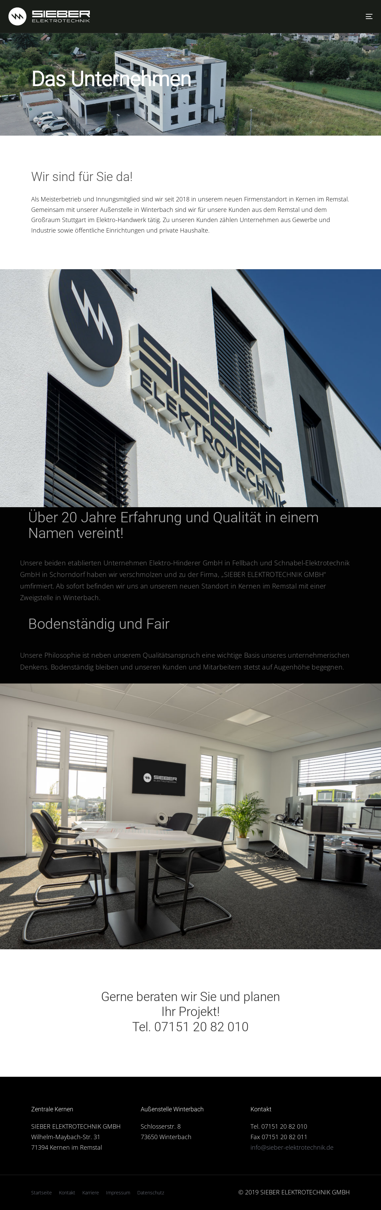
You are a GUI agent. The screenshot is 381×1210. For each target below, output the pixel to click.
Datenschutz (150, 1192)
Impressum (118, 1192)
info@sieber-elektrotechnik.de (292, 1147)
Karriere (90, 1192)
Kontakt (67, 1192)
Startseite (41, 1192)
